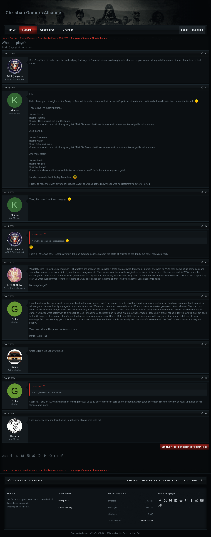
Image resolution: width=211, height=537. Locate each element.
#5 (201, 269)
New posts (63, 499)
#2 (201, 90)
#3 (201, 199)
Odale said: (42, 393)
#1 (201, 56)
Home (12, 30)
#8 (201, 384)
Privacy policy (171, 480)
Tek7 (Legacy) (15, 50)
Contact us (132, 480)
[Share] (197, 56)
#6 (201, 302)
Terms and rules (151, 480)
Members (68, 30)
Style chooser (16, 480)
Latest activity (65, 505)
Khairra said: (42, 241)
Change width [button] (36, 480)
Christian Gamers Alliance (33, 12)
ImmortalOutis (146, 520)
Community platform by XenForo (97, 533)
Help (185, 480)
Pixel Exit (136, 533)
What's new (47, 30)
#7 (201, 351)
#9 (201, 420)
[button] (34, 30)
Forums (27, 30)
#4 (201, 232)
